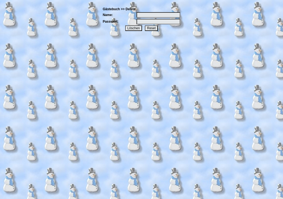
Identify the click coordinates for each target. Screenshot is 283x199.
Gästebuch (111, 9)
